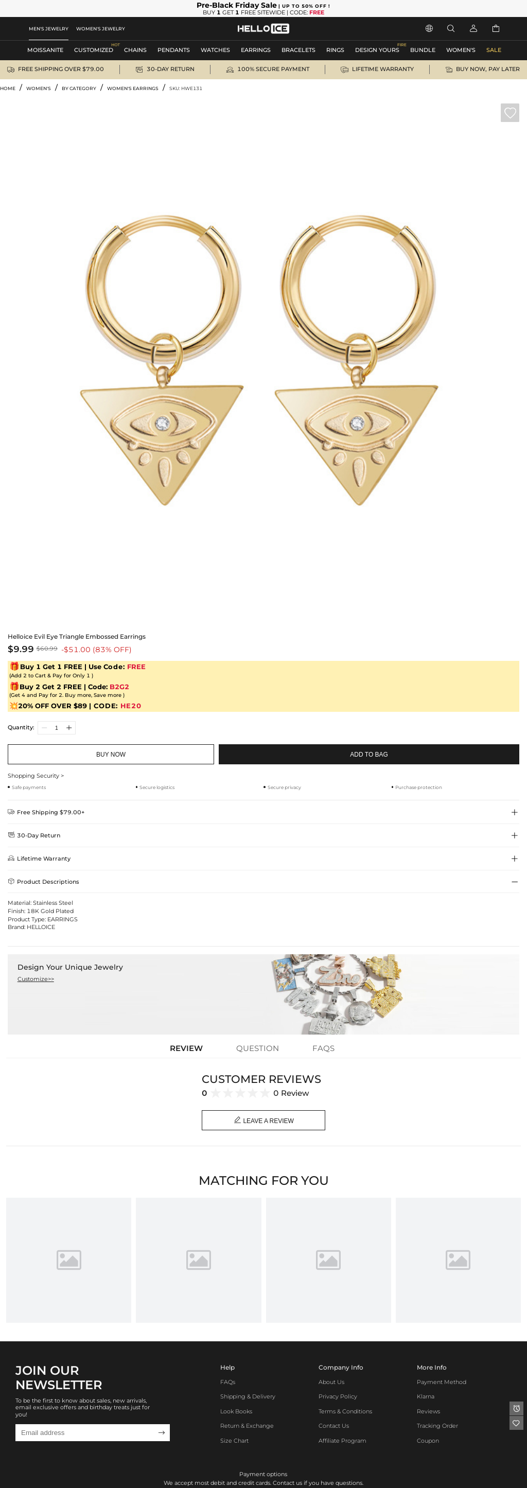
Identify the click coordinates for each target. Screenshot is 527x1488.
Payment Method (441, 1382)
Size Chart (234, 1441)
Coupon (428, 1441)
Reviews (428, 1411)
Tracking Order (437, 1426)
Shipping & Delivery (247, 1396)
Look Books (236, 1411)
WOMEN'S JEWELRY (100, 28)
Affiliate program (342, 1441)
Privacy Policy (338, 1396)
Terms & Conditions (345, 1411)
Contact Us (334, 1426)
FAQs (227, 1382)
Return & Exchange (247, 1426)
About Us (331, 1382)
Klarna (425, 1396)
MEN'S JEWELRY (48, 28)
